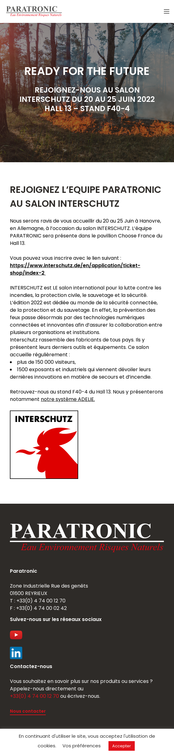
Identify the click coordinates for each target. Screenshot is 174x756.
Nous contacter (28, 711)
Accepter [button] (121, 746)
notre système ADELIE (67, 399)
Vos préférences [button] (81, 745)
